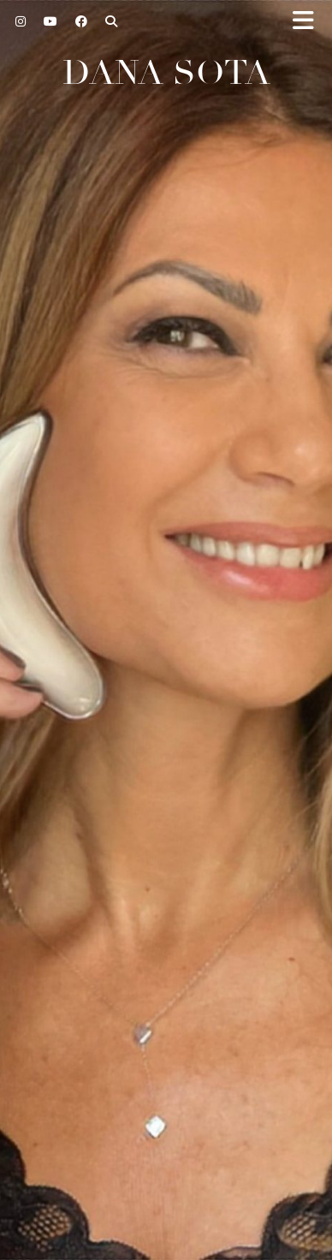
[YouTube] (51, 21)
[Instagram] (21, 21)
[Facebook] (81, 21)
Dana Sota (166, 72)
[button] (308, 22)
